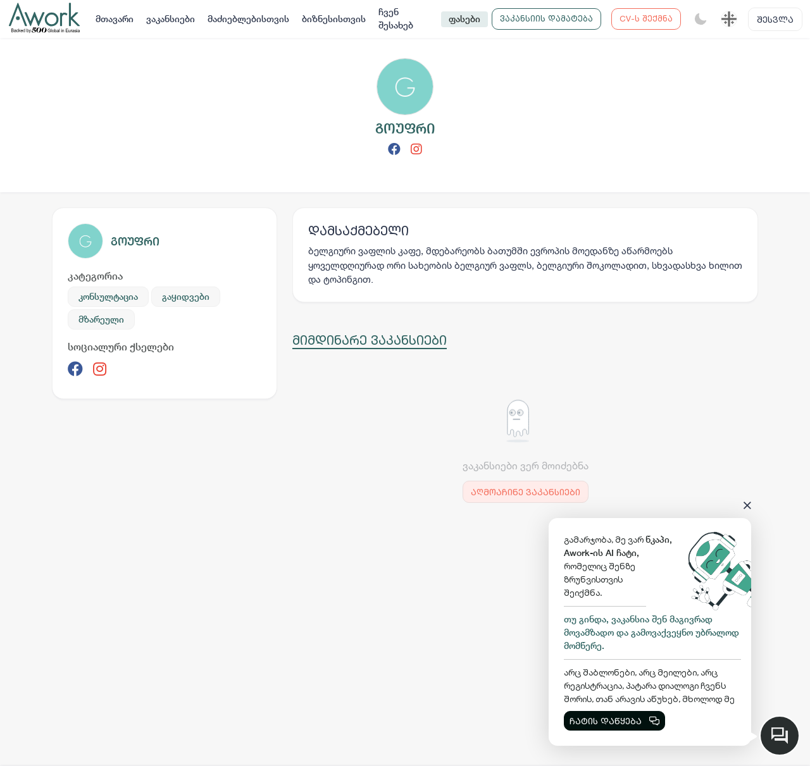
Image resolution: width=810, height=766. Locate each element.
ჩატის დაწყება (614, 720)
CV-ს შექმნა (646, 18)
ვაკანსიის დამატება (546, 18)
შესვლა (775, 19)
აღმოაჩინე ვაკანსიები (525, 491)
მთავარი (115, 19)
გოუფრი (135, 241)
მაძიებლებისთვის (248, 19)
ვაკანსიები (170, 19)
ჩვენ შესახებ (395, 18)
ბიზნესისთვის (334, 19)
